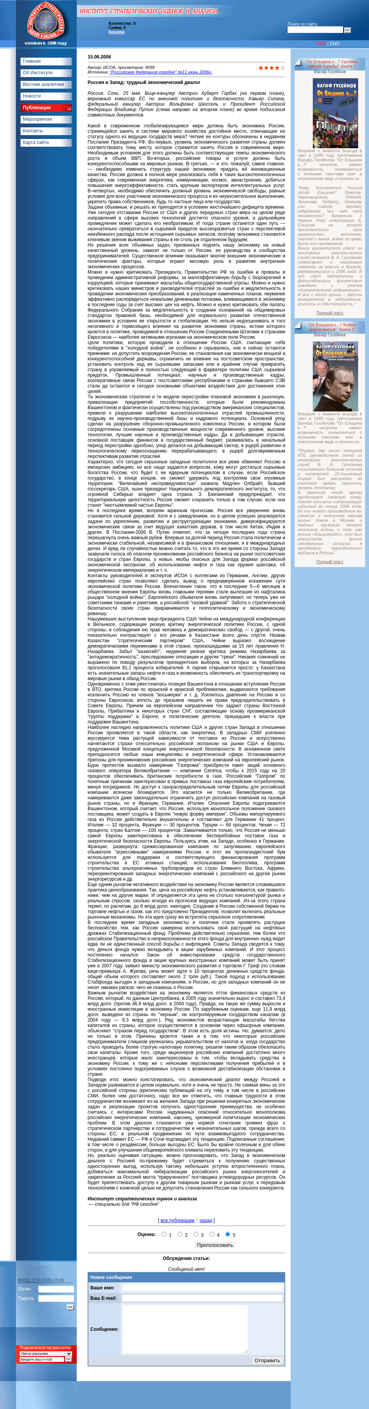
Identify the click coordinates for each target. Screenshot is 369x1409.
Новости (32, 96)
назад (206, 1220)
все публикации (177, 1220)
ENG (335, 43)
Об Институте (38, 72)
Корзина (116, 32)
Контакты (33, 131)
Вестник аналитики (43, 84)
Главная (32, 61)
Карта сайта (36, 142)
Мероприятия (37, 119)
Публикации (37, 107)
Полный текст (329, 312)
